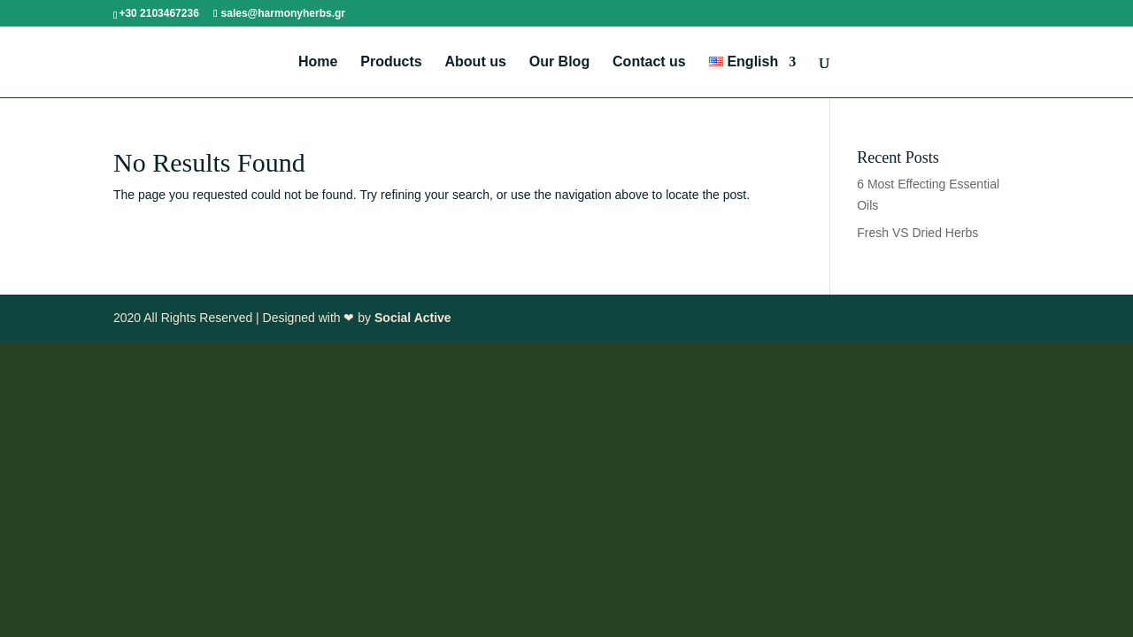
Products (390, 62)
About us (475, 62)
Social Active (412, 318)
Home (317, 62)
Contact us (649, 62)
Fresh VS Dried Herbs (917, 233)
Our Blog (559, 62)
